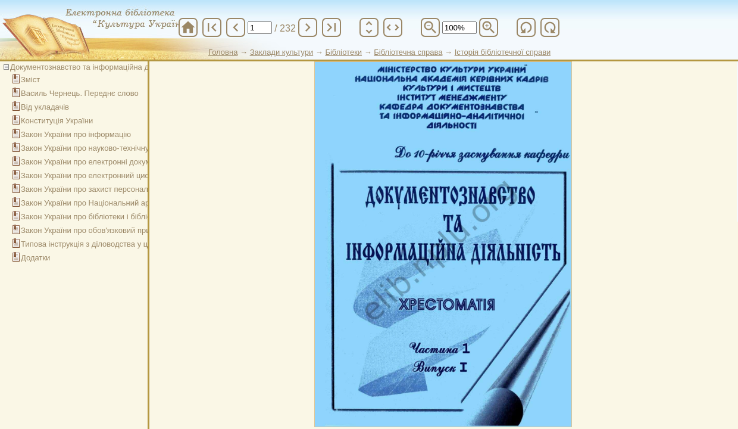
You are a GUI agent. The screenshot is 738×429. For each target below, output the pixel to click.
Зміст (30, 79)
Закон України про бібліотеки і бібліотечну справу (109, 216)
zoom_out (430, 27)
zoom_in (488, 27)
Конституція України (57, 120)
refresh (526, 27)
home (188, 27)
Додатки (35, 257)
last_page (331, 27)
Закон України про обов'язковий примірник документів (118, 230)
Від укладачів (45, 106)
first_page (212, 27)
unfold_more (369, 27)
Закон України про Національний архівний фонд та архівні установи (142, 202)
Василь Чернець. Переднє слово (80, 93)
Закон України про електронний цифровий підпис (109, 175)
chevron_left (235, 27)
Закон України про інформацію (76, 134)
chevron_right (307, 27)
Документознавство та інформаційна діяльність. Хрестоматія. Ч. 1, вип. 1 (141, 67)
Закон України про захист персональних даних (104, 189)
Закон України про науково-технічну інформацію (107, 148)
